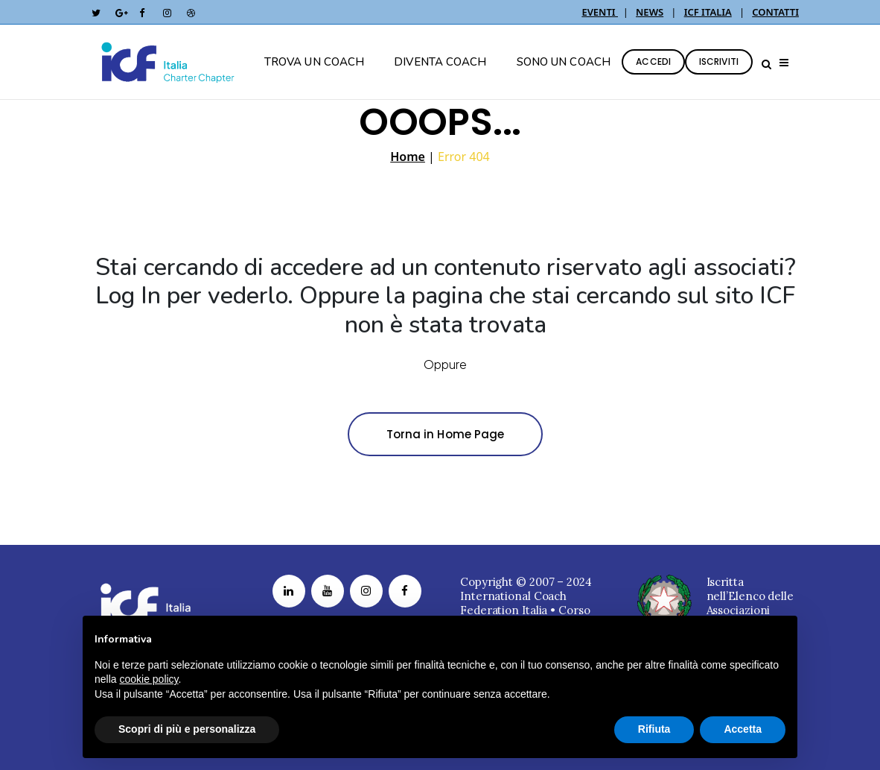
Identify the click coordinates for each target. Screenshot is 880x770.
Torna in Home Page (445, 434)
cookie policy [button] (148, 679)
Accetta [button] (743, 729)
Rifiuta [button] (654, 729)
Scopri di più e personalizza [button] (186, 729)
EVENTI (599, 12)
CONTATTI (775, 12)
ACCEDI (653, 61)
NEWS (649, 12)
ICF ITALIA (708, 12)
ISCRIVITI (719, 61)
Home (407, 156)
